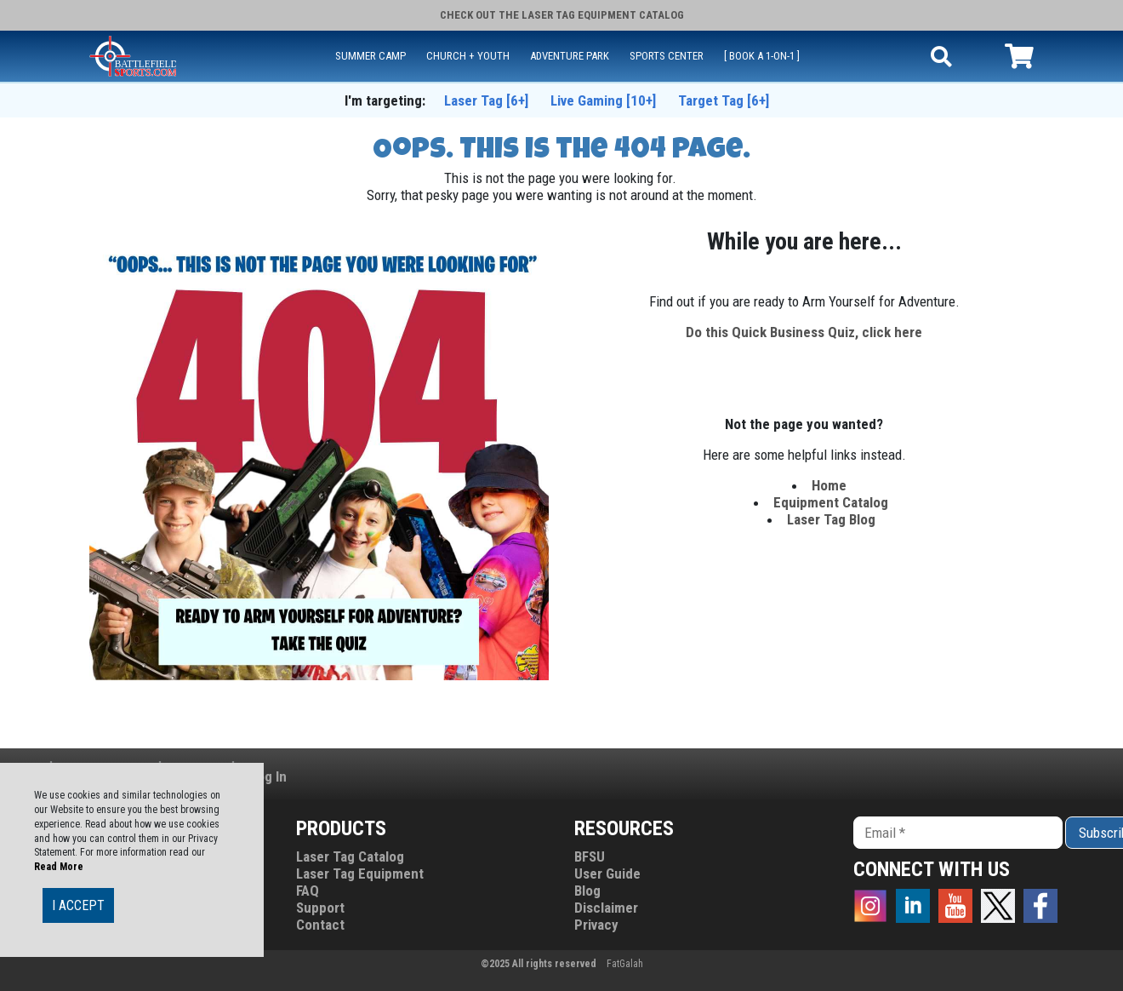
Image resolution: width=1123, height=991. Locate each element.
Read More (58, 867)
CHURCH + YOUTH (468, 55)
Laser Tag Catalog (350, 856)
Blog (587, 890)
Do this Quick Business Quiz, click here (804, 332)
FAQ (307, 890)
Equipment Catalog (830, 502)
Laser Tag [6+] (486, 100)
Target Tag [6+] (723, 100)
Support (320, 907)
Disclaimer (606, 907)
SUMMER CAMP (370, 55)
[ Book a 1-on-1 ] (762, 55)
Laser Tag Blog (831, 519)
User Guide (607, 873)
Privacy (596, 924)
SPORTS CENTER (667, 55)
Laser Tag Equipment (360, 873)
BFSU (589, 856)
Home (831, 485)
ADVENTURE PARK (569, 55)
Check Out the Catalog (562, 15)
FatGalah (625, 964)
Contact (320, 924)
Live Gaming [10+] (603, 100)
